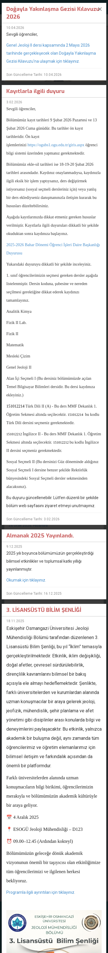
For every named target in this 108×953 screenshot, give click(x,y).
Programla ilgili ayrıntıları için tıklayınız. (40, 892)
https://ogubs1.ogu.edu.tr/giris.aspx (55, 145)
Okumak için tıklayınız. (26, 580)
